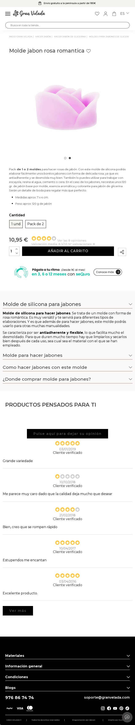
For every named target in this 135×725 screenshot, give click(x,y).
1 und (16, 224)
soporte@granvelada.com (107, 697)
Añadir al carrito (68, 251)
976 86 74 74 (19, 697)
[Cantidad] (14, 251)
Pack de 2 (35, 224)
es (124, 14)
